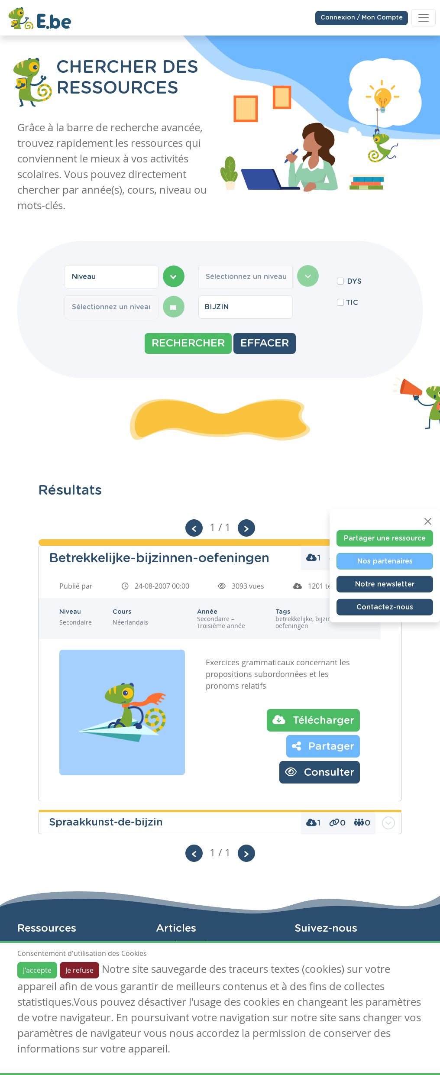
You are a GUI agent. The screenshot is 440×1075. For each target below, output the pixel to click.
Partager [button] (323, 746)
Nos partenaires (385, 561)
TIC (352, 302)
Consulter (319, 772)
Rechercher (188, 343)
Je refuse (79, 970)
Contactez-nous (384, 607)
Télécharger (313, 720)
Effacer (264, 343)
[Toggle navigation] (423, 17)
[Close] (428, 521)
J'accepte (37, 970)
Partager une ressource (385, 538)
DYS (354, 281)
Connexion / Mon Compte (361, 17)
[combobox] (111, 276)
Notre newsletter (384, 584)
